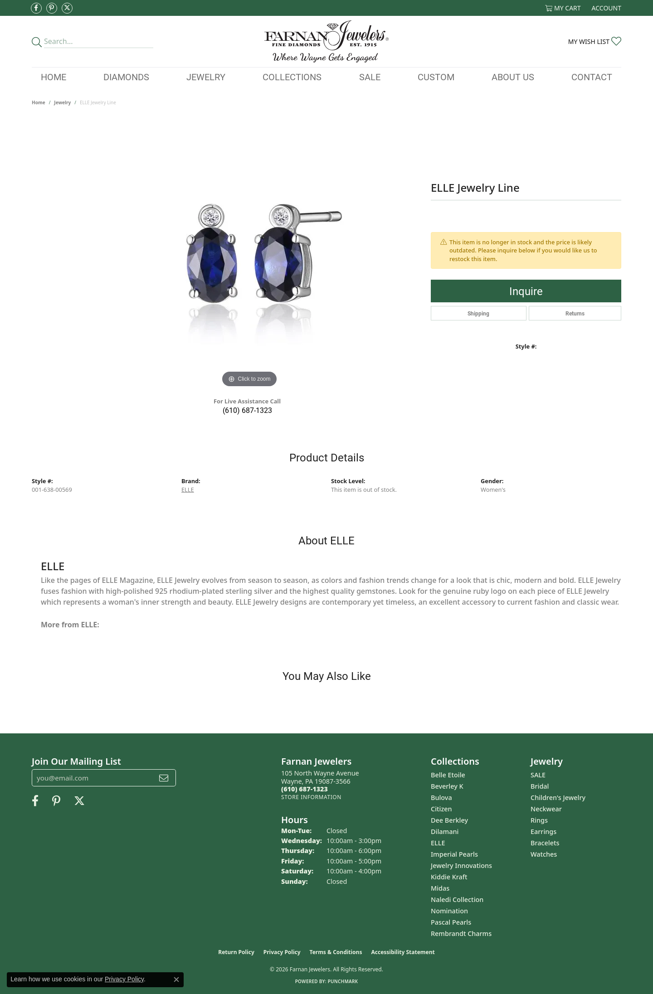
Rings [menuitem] (539, 820)
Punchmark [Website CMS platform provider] (343, 981)
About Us (513, 76)
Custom (436, 76)
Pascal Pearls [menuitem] (451, 922)
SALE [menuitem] (538, 775)
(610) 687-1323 (247, 410)
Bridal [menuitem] (540, 786)
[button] (563, 8)
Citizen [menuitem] (441, 809)
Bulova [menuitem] (441, 797)
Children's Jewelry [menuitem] (558, 797)
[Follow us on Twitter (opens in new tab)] (67, 8)
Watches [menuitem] (544, 854)
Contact (591, 76)
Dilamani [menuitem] (444, 831)
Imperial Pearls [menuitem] (454, 854)
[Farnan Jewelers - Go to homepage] (326, 41)
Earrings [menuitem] (543, 831)
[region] (249, 254)
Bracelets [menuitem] (545, 843)
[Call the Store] (304, 789)
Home (53, 76)
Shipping (478, 313)
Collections (292, 76)
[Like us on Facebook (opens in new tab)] (36, 8)
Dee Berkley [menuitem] (449, 820)
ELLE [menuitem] (438, 843)
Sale (369, 76)
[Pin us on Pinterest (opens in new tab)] (51, 8)
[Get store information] (311, 797)
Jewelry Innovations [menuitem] (461, 865)
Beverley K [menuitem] (447, 786)
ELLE (187, 489)
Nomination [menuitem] (449, 911)
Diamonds (126, 76)
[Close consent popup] (176, 979)
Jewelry (205, 76)
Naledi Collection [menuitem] (457, 899)
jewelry (62, 102)
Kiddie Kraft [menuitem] (449, 877)
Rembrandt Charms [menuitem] (461, 933)
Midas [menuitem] (440, 888)
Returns (575, 313)
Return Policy (236, 952)
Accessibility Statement (402, 952)
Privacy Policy (282, 952)
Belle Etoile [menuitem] (448, 775)
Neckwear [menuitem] (546, 809)
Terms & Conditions (336, 952)
